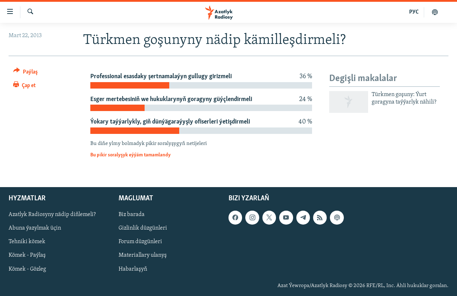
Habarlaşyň (133, 269)
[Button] (25, 73)
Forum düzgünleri (140, 242)
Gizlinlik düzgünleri (143, 228)
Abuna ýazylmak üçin (35, 228)
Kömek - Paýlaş (27, 255)
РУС (414, 12)
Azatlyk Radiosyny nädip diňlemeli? (52, 214)
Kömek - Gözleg (27, 269)
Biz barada (132, 214)
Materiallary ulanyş (143, 255)
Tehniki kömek (27, 242)
